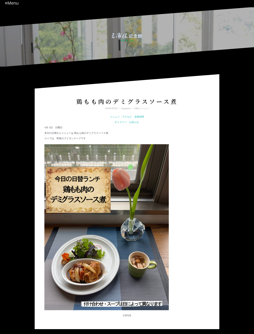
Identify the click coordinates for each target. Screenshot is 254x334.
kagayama (126, 108)
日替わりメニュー (141, 108)
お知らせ (134, 122)
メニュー (115, 116)
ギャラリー (121, 122)
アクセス (127, 116)
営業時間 (139, 116)
